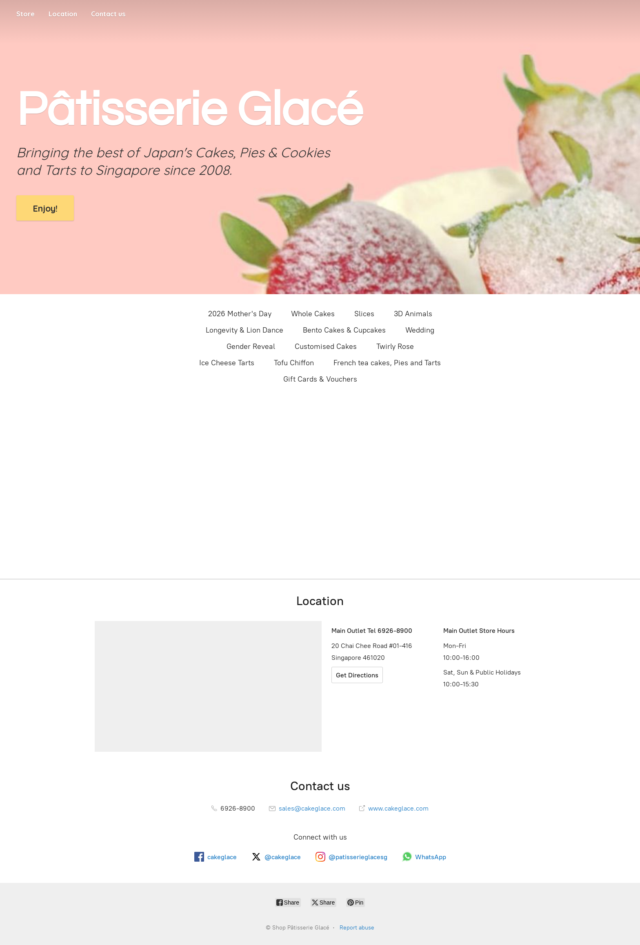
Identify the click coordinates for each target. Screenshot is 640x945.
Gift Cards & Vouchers (320, 379)
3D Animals (413, 313)
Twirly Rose (395, 346)
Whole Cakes (313, 313)
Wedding (419, 330)
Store (25, 14)
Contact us (108, 14)
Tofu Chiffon (294, 362)
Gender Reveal (251, 346)
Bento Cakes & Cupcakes (344, 330)
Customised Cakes (326, 346)
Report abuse (357, 927)
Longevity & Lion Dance (244, 330)
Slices (364, 313)
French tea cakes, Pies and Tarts (387, 362)
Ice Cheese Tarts (226, 362)
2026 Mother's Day (239, 313)
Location (63, 14)
